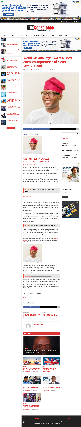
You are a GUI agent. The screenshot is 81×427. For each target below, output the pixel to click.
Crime (27, 35)
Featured (45, 35)
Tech (73, 35)
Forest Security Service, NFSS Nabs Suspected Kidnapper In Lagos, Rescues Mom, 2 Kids (12, 66)
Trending (52, 69)
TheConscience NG (28, 69)
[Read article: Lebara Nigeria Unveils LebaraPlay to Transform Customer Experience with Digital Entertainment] (32, 397)
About (34, 422)
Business (12, 35)
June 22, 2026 (35, 371)
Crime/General (26, 386)
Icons (53, 35)
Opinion (60, 35)
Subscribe (65, 197)
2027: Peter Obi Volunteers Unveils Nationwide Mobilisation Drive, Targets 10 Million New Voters (13, 59)
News (5, 35)
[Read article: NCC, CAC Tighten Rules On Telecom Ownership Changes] (51, 380)
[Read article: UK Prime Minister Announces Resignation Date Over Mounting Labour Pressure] (51, 361)
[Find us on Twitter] (74, 21)
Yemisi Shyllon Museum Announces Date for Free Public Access (13, 114)
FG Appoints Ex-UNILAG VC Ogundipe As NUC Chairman (40, 351)
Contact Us (39, 422)
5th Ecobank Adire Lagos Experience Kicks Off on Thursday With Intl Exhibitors (13, 100)
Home (24, 54)
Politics (20, 35)
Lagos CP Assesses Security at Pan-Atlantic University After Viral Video (13, 73)
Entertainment (36, 35)
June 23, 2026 (36, 352)
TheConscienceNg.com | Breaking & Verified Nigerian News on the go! (47, 423)
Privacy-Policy (47, 422)
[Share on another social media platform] (77, 129)
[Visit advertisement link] (40, 10)
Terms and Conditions (55, 422)
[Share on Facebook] (36, 129)
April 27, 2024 (36, 69)
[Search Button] (77, 35)
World (66, 35)
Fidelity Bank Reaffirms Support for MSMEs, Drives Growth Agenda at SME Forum (13, 107)
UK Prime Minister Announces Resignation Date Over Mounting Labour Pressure (50, 370)
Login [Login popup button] (77, 21)
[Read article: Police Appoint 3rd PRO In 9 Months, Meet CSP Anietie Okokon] (32, 380)
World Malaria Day (30, 302)
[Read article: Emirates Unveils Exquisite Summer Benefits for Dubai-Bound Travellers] (32, 361)
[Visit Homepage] (40, 28)
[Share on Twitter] (63, 129)
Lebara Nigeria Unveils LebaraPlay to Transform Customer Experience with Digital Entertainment (31, 407)
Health (28, 54)
